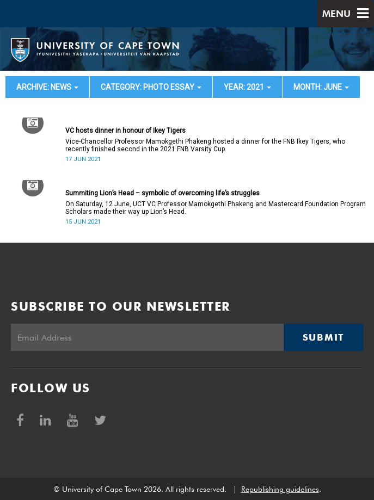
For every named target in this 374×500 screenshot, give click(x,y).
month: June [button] (321, 87)
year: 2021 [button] (247, 87)
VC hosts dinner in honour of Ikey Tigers (125, 130)
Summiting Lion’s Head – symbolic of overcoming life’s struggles (162, 193)
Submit (323, 337)
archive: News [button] (47, 87)
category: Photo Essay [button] (151, 87)
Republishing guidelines (280, 489)
